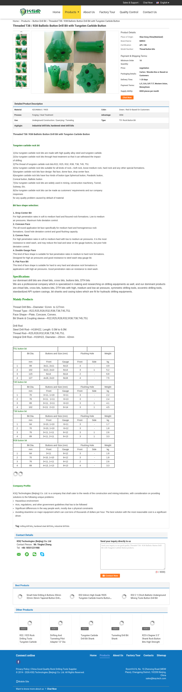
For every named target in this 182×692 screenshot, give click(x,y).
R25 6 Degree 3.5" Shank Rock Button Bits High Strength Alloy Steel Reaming (151, 640)
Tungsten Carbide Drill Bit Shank (89, 637)
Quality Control (129, 12)
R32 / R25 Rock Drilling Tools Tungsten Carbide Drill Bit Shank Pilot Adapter (29, 642)
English (164, 2)
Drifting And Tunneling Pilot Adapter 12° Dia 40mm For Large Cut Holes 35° (60, 642)
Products (70, 12)
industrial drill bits (62, 526)
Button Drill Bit (39, 21)
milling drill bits (26, 526)
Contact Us (150, 12)
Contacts (149, 655)
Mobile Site (22, 681)
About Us (89, 12)
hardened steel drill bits (43, 526)
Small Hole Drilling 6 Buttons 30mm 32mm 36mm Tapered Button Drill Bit (44, 598)
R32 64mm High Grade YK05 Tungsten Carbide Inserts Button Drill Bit (94, 598)
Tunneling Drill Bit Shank (120, 637)
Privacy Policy (22, 669)
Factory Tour (107, 12)
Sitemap (161, 655)
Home (56, 12)
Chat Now (148, 2)
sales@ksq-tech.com (156, 678)
